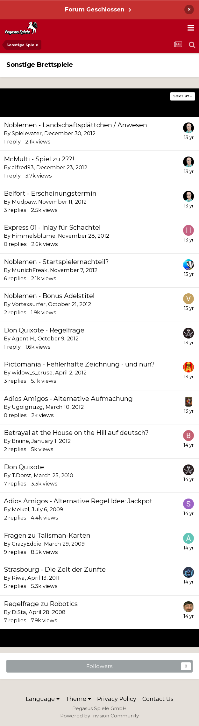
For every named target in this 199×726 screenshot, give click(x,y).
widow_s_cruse (32, 372)
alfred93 (23, 167)
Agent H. (23, 338)
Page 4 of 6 (99, 108)
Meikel (20, 509)
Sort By (182, 96)
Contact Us (158, 698)
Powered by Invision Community (99, 716)
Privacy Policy (116, 698)
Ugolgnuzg (27, 407)
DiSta (19, 612)
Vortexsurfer (29, 304)
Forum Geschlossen (94, 9)
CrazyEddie (26, 544)
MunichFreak (29, 270)
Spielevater (27, 133)
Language (43, 698)
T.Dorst (21, 475)
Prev (23, 108)
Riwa (18, 578)
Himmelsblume (33, 236)
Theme (78, 698)
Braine (20, 441)
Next (176, 108)
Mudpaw (24, 202)
